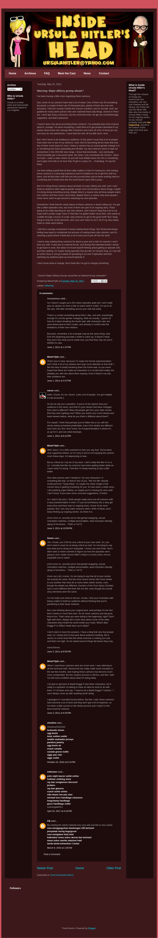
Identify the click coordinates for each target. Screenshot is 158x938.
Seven (50, 538)
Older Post (114, 868)
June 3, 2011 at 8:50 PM (59, 651)
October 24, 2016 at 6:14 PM (61, 762)
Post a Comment (52, 854)
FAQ (47, 73)
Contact (104, 73)
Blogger (92, 928)
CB (48, 821)
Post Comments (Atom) (61, 875)
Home (12, 73)
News (87, 73)
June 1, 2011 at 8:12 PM (59, 436)
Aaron (50, 390)
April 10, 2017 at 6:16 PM (59, 811)
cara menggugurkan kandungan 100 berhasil (70, 828)
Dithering (49, 285)
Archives (30, 73)
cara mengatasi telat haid (60, 834)
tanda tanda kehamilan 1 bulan (63, 843)
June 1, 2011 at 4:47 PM (59, 380)
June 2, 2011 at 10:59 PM (59, 528)
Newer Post (45, 868)
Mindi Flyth (53, 357)
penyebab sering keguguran (62, 831)
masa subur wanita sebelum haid (64, 840)
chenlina (51, 723)
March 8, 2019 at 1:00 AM (59, 848)
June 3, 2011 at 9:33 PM (59, 713)
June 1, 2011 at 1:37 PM (59, 347)
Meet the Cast (66, 73)
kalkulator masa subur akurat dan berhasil (69, 837)
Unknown (52, 771)
